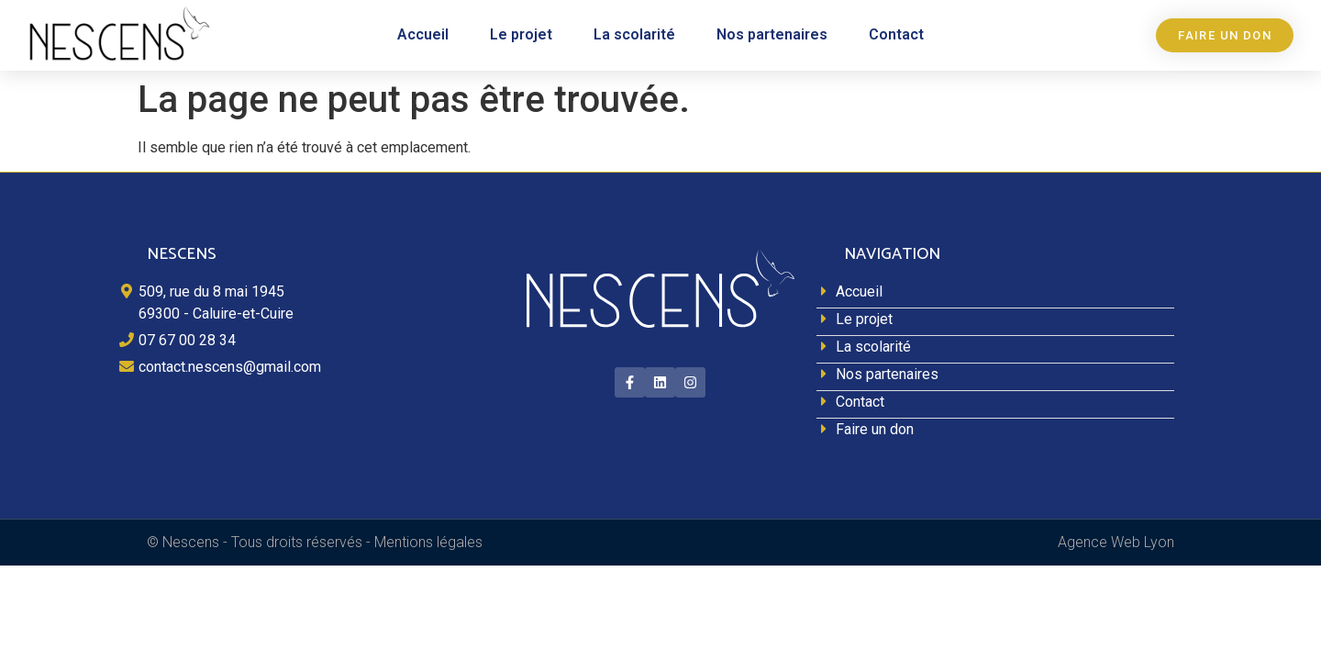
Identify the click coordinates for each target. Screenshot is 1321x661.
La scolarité (634, 34)
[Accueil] (995, 294)
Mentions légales (428, 542)
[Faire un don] (995, 432)
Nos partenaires (771, 34)
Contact (896, 34)
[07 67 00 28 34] (298, 343)
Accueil (423, 34)
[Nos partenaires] (995, 377)
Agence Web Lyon (1116, 542)
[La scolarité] (995, 349)
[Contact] (995, 404)
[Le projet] (995, 321)
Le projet (521, 34)
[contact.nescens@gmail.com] (298, 369)
